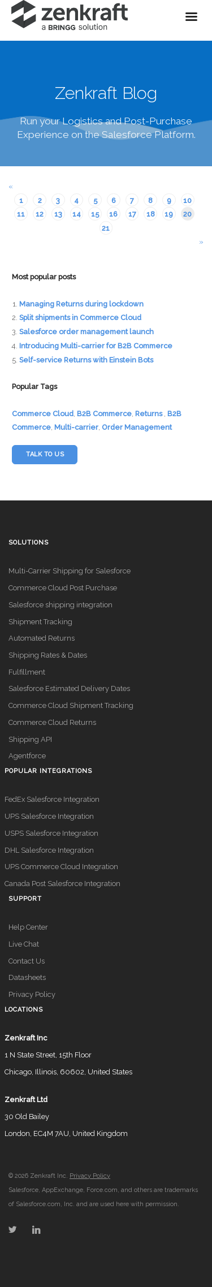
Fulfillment (26, 672)
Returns (148, 413)
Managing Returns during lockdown (81, 304)
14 (76, 214)
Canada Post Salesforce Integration (62, 883)
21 (106, 228)
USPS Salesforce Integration (51, 833)
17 (132, 214)
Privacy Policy (31, 994)
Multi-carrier (76, 427)
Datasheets (27, 977)
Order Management (137, 427)
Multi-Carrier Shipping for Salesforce (69, 571)
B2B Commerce (104, 413)
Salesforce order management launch (86, 331)
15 (95, 214)
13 (58, 214)
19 (169, 214)
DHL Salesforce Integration (49, 850)
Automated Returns (41, 638)
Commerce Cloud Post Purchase (62, 588)
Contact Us (26, 961)
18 (150, 214)
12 (40, 214)
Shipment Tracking (40, 621)
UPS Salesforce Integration (49, 816)
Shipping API (30, 739)
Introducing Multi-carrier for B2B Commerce (95, 346)
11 (21, 214)
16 (113, 214)
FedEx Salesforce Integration (52, 799)
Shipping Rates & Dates (47, 655)
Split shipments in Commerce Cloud (80, 317)
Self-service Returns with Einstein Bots (86, 360)
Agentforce (27, 756)
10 (187, 200)
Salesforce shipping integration (60, 605)
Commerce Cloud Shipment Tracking (70, 705)
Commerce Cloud (42, 413)
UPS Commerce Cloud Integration (61, 866)
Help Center (28, 927)
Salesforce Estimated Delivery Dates (69, 688)
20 (187, 214)
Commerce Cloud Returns (52, 722)
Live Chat (23, 944)
